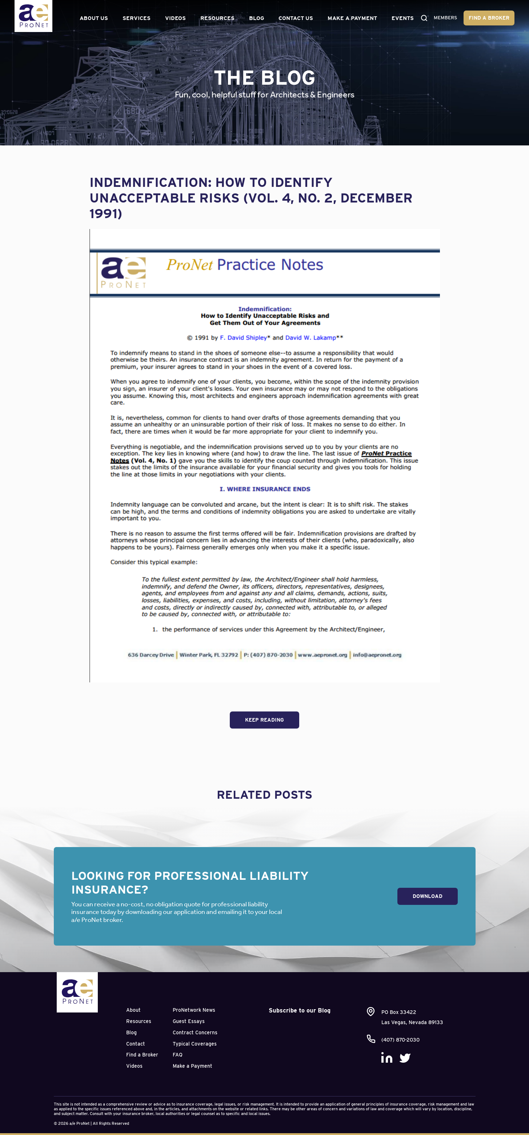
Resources (216, 18)
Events (401, 18)
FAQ (178, 1055)
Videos (174, 18)
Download (427, 896)
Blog (255, 18)
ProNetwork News (194, 1010)
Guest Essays (189, 1021)
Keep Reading (264, 720)
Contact (135, 1044)
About (133, 1010)
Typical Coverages (195, 1044)
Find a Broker (489, 18)
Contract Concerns (195, 1032)
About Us (93, 18)
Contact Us (294, 18)
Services (135, 18)
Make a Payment (351, 18)
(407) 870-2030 (400, 1040)
